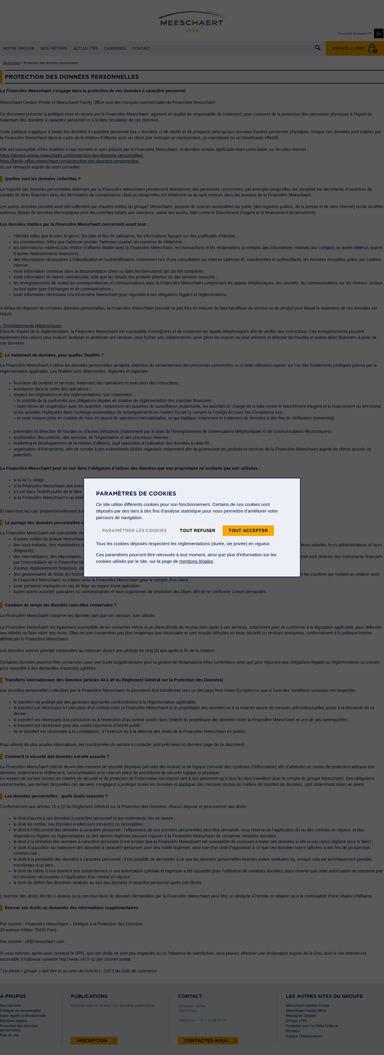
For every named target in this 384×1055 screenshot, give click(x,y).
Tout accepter (248, 530)
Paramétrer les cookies (134, 530)
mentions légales (196, 561)
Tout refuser (197, 530)
